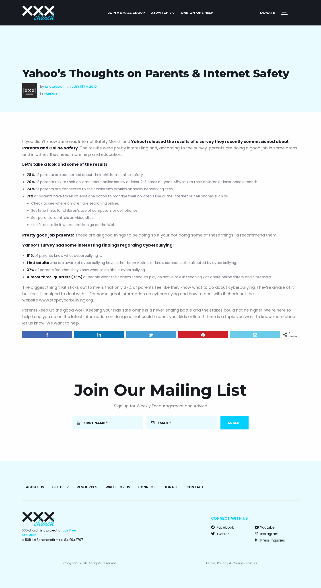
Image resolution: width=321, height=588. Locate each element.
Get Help (60, 487)
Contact (195, 487)
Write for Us (117, 487)
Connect (146, 487)
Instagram (266, 534)
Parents (51, 94)
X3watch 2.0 (163, 13)
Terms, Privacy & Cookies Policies (231, 563)
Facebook (222, 527)
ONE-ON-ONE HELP (197, 13)
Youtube (265, 527)
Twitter (220, 534)
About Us (35, 487)
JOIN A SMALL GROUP (126, 13)
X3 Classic (53, 87)
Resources (87, 487)
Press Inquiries (270, 540)
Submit (234, 423)
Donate (267, 13)
